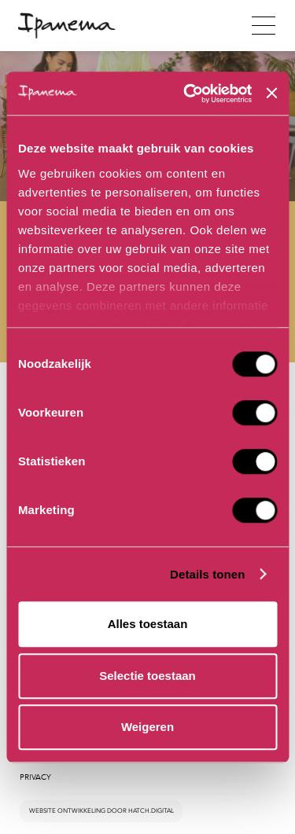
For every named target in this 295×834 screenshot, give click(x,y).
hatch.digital (151, 810)
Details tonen (207, 574)
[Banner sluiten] (271, 93)
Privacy (35, 777)
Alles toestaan (148, 623)
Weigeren (147, 726)
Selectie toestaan (147, 675)
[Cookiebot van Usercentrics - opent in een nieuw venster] (189, 93)
